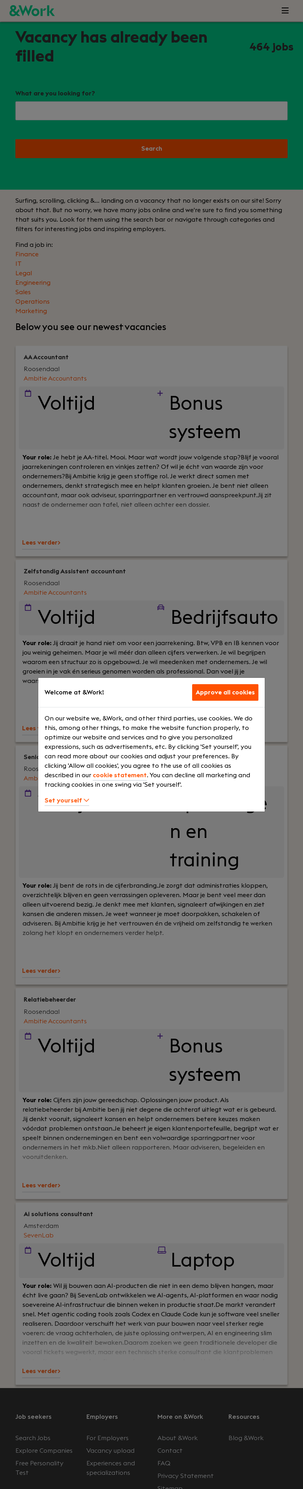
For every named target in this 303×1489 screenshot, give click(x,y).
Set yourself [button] (67, 800)
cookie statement (120, 775)
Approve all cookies (225, 692)
